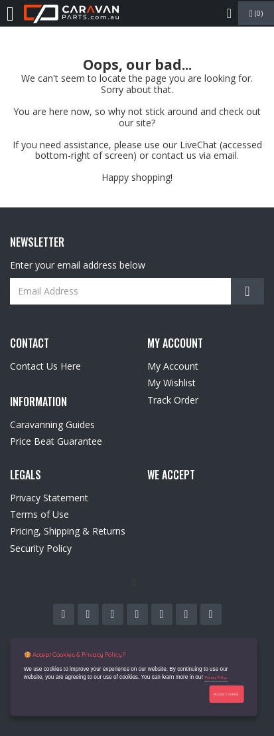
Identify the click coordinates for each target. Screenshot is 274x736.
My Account (172, 366)
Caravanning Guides (52, 424)
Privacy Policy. (215, 677)
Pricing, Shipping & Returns (67, 531)
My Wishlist (171, 382)
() (256, 14)
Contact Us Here (45, 366)
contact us (173, 155)
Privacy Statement (49, 497)
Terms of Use (39, 514)
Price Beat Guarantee (56, 441)
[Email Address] (137, 291)
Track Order (172, 400)
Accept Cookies (226, 694)
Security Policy (41, 548)
